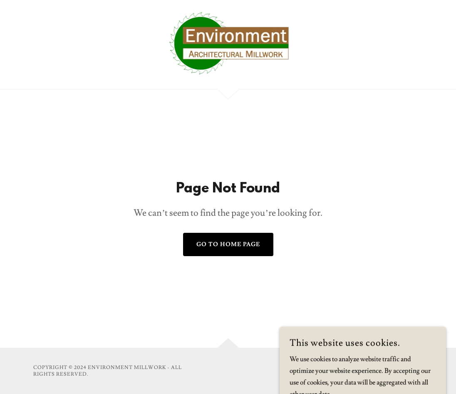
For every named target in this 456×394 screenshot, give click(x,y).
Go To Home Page (228, 244)
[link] (228, 43)
